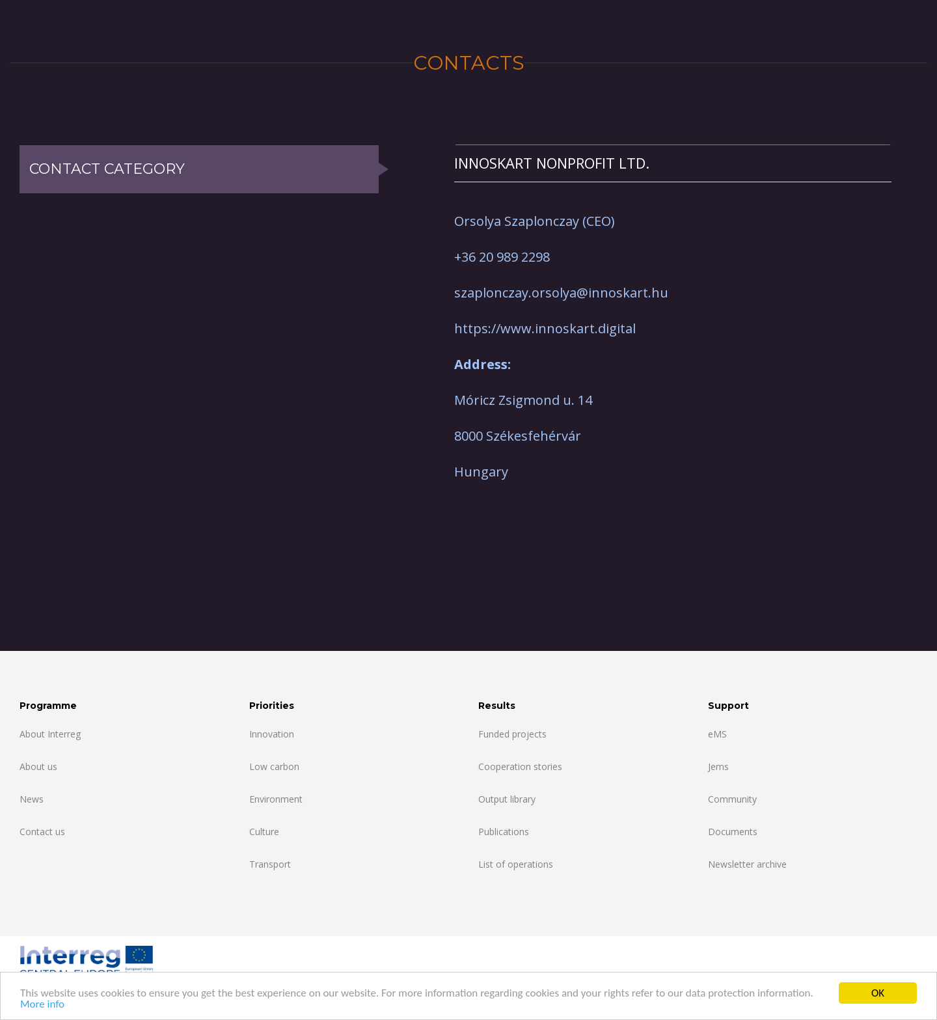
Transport (270, 864)
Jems (718, 766)
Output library (507, 799)
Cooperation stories (520, 766)
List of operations (515, 864)
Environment (276, 799)
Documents (732, 831)
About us (38, 766)
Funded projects (512, 734)
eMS (717, 734)
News (32, 799)
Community (732, 799)
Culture (264, 831)
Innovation (271, 734)
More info (42, 1005)
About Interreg (50, 734)
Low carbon (274, 766)
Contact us (42, 831)
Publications (503, 831)
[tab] (672, 163)
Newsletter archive (747, 864)
